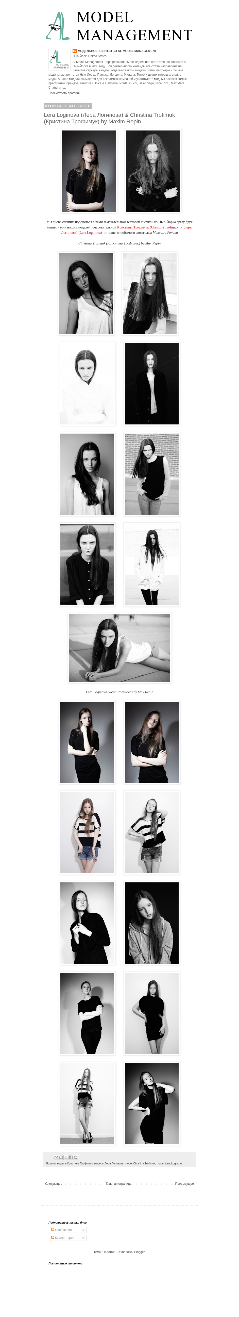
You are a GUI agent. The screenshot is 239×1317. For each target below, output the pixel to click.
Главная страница (119, 1184)
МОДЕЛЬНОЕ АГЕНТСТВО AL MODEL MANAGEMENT (117, 51)
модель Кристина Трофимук (75, 1163)
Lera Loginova (90, 233)
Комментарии (62, 1238)
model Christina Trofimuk (140, 1163)
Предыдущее (184, 1184)
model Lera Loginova (169, 1163)
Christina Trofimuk (164, 227)
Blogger (139, 1252)
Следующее (53, 1184)
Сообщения (61, 1230)
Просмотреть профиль (64, 93)
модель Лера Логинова (109, 1163)
